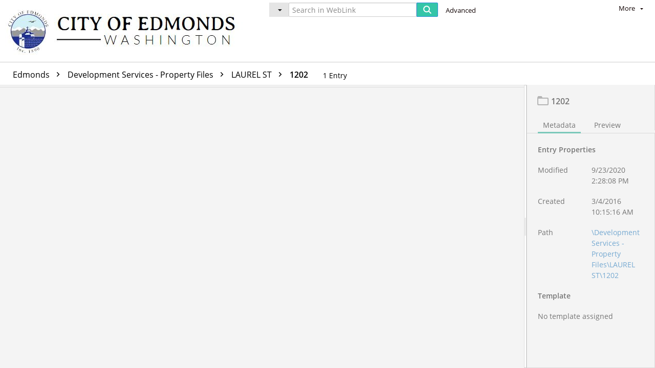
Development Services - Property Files (148, 74)
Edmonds (39, 74)
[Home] (126, 31)
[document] (591, 227)
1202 (299, 74)
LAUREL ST (259, 74)
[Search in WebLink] (353, 10)
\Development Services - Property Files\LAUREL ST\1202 (616, 256)
